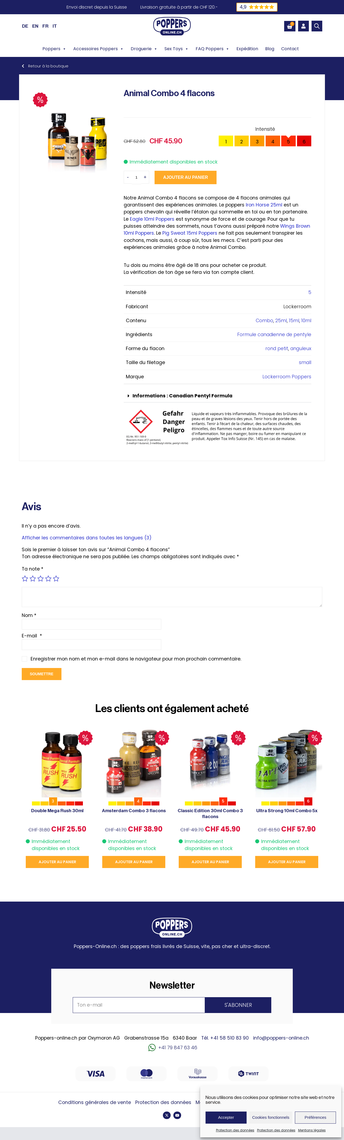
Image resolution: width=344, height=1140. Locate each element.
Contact (290, 49)
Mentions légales (312, 1130)
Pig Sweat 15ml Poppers (189, 233)
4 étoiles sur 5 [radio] (48, 578)
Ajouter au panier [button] (57, 862)
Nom (29, 615)
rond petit (276, 348)
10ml (306, 320)
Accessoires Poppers (98, 48)
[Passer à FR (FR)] (45, 26)
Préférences (315, 1117)
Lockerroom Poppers (286, 376)
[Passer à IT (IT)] (55, 26)
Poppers (54, 48)
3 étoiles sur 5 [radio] (40, 578)
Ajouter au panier (185, 177)
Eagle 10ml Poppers (152, 219)
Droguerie (144, 48)
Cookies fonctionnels (270, 1117)
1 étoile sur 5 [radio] (25, 578)
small (305, 362)
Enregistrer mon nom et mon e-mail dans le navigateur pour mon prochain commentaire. (136, 659)
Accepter (226, 1117)
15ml (294, 320)
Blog (269, 49)
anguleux (300, 348)
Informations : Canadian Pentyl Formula (182, 396)
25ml (281, 320)
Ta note (32, 569)
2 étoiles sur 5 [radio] (33, 578)
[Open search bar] (317, 26)
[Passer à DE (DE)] (25, 26)
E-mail (32, 636)
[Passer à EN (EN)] (35, 26)
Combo (264, 320)
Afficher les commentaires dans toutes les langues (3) (87, 538)
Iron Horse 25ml (264, 205)
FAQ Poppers (212, 48)
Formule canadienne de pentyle (274, 334)
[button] (217, 396)
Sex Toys (176, 48)
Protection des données (235, 1130)
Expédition (247, 49)
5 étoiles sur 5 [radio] (56, 578)
